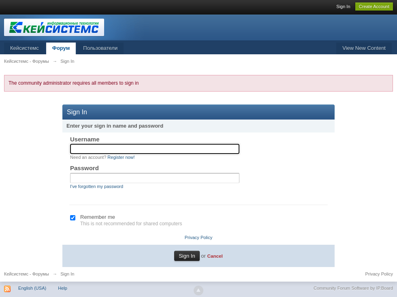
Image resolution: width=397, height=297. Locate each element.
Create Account (374, 6)
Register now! (120, 157)
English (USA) (32, 288)
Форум (61, 48)
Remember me (97, 217)
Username (85, 139)
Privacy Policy (198, 237)
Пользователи (100, 48)
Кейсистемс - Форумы (26, 273)
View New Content (364, 48)
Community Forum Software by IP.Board (353, 288)
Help (62, 288)
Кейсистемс (24, 48)
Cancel (214, 256)
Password (84, 168)
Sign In (343, 6)
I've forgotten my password (96, 186)
